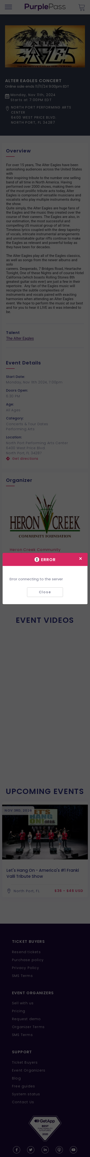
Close (45, 592)
